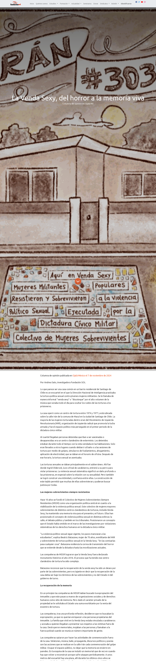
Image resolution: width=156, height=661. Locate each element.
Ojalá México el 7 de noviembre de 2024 (92, 375)
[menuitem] (32, 3)
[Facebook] (136, 2)
